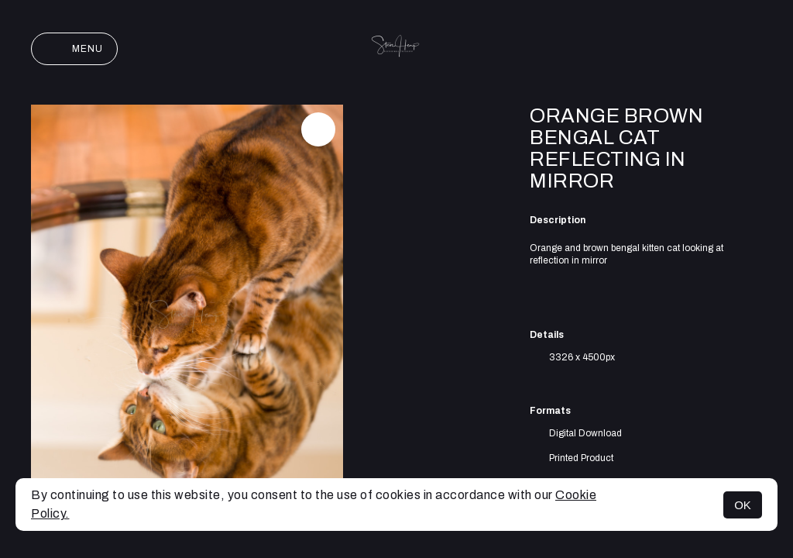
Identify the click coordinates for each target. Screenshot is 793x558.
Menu (74, 49)
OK (742, 505)
